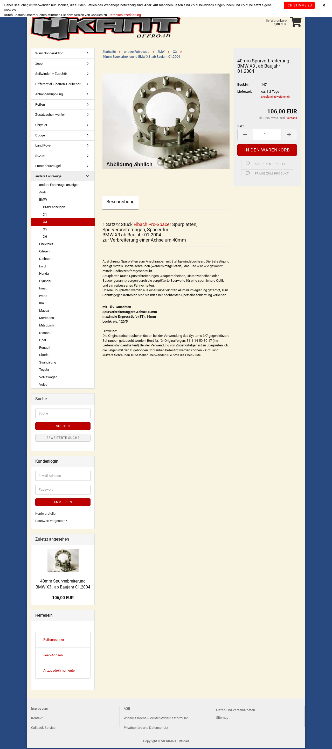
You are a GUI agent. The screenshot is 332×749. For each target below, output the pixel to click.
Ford (42, 267)
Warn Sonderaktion (49, 54)
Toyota (44, 371)
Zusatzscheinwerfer (50, 116)
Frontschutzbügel (48, 167)
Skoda (44, 356)
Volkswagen (48, 378)
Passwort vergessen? (51, 522)
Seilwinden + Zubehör (51, 75)
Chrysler (41, 126)
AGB (127, 709)
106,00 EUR (63, 598)
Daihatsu (45, 260)
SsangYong (47, 363)
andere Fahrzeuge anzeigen (59, 186)
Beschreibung (120, 202)
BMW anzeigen (54, 208)
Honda (44, 275)
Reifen (40, 105)
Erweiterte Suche (63, 439)
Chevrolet (46, 245)
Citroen (44, 252)
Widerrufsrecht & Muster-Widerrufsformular (156, 719)
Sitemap (222, 719)
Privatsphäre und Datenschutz (146, 729)
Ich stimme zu (299, 5)
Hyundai (45, 282)
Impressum (39, 709)
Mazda (44, 312)
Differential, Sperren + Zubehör (57, 85)
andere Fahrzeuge (48, 177)
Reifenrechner (53, 641)
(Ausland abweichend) (275, 97)
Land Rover (43, 146)
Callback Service (43, 729)
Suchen (63, 427)
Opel (42, 341)
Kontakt (37, 719)
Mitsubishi (46, 326)
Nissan (44, 334)
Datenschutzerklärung (124, 15)
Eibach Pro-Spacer (152, 225)
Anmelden (63, 503)
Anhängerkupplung (49, 95)
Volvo (43, 386)
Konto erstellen (46, 515)
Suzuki (40, 157)
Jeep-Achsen (53, 656)
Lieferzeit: (245, 92)
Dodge (40, 136)
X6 (45, 237)
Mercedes (46, 319)
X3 (45, 223)
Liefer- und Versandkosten (235, 711)
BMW (43, 200)
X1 (45, 215)
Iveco (43, 297)
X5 (45, 230)
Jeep (39, 65)
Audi (42, 193)
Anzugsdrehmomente (59, 671)
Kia (41, 304)
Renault (44, 349)
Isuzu (43, 289)
